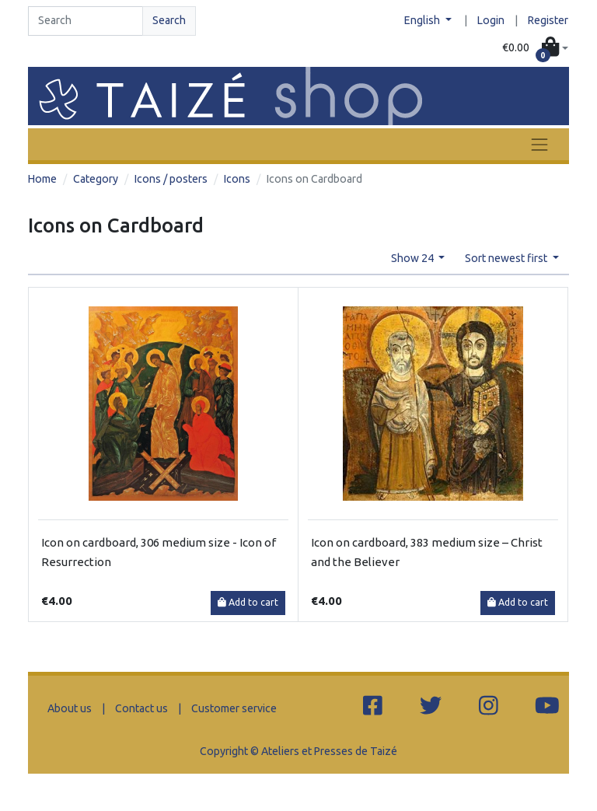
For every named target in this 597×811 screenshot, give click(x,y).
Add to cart (248, 602)
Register (548, 20)
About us (69, 708)
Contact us (141, 708)
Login (490, 20)
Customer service (234, 708)
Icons (237, 179)
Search (169, 20)
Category (95, 179)
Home (42, 179)
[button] (535, 48)
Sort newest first (507, 258)
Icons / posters (171, 179)
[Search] (85, 21)
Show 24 (413, 258)
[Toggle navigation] (539, 144)
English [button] (423, 20)
